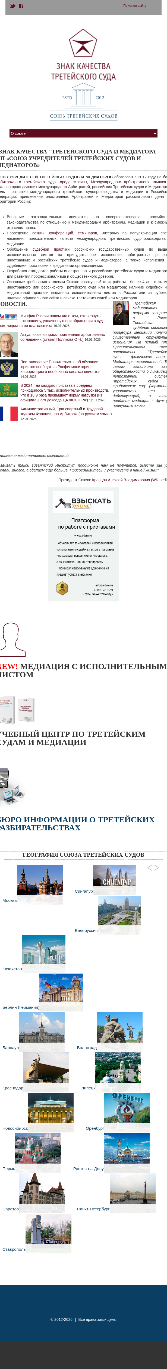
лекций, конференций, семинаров (64, 233)
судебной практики (51, 249)
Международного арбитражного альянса (128, 182)
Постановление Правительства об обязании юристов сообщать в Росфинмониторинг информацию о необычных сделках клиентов (60, 367)
